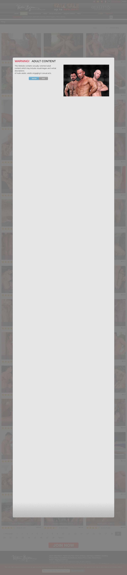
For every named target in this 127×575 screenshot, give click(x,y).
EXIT (44, 78)
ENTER (35, 78)
